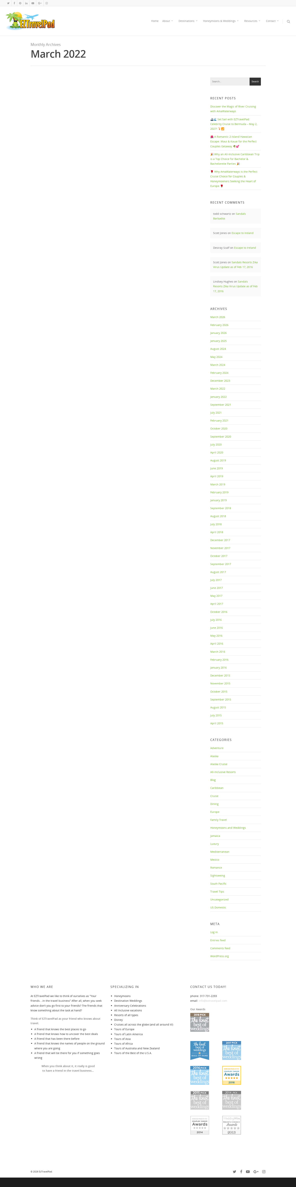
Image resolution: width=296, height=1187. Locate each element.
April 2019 (216, 476)
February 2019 (219, 492)
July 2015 (216, 715)
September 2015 (220, 699)
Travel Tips (217, 891)
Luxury (214, 844)
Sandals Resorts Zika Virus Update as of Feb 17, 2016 (235, 286)
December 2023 (220, 380)
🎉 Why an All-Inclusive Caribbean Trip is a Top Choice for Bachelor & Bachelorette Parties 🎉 (235, 158)
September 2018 (220, 508)
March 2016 (217, 651)
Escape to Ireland (243, 233)
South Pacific (218, 883)
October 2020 (218, 428)
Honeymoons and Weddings (228, 827)
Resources (252, 21)
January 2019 (218, 500)
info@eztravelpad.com (213, 1000)
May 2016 (216, 635)
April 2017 (216, 603)
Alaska (214, 756)
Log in (214, 932)
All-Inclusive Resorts (223, 772)
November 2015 (220, 683)
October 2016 (218, 612)
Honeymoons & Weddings (221, 21)
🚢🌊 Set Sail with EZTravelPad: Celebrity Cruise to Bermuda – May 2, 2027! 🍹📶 (233, 124)
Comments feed (220, 948)
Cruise (214, 796)
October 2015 (218, 691)
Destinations (188, 21)
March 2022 (217, 388)
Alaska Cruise (218, 764)
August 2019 (218, 460)
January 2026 (218, 333)
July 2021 (216, 412)
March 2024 (217, 365)
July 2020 (216, 444)
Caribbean (217, 788)
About (167, 21)
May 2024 (216, 357)
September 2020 (220, 436)
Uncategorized (219, 899)
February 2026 (219, 325)
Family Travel (218, 820)
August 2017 (218, 572)
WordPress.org (219, 956)
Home (155, 21)
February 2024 (219, 373)
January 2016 (218, 667)
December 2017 (220, 540)
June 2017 (216, 588)
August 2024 (218, 349)
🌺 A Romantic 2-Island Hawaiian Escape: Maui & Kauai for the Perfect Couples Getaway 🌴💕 (233, 141)
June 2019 (216, 468)
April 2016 (216, 643)
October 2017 (218, 556)
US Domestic (218, 907)
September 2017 (220, 564)
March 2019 (217, 484)
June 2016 (216, 627)
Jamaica (215, 836)
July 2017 (216, 580)
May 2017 (216, 596)
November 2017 (220, 548)
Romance (216, 867)
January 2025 (218, 341)
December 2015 (220, 675)
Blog (213, 780)
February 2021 (219, 420)
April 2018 (216, 532)
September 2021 (220, 404)
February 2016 (219, 659)
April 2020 (216, 452)
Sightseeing (217, 875)
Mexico (214, 859)
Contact (272, 21)
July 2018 (216, 524)
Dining (214, 804)
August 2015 (218, 707)
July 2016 (216, 620)
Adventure (217, 748)
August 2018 (218, 516)
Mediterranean (219, 851)
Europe (214, 812)
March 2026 (217, 317)
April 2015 (216, 723)
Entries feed (218, 940)
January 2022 (218, 396)
